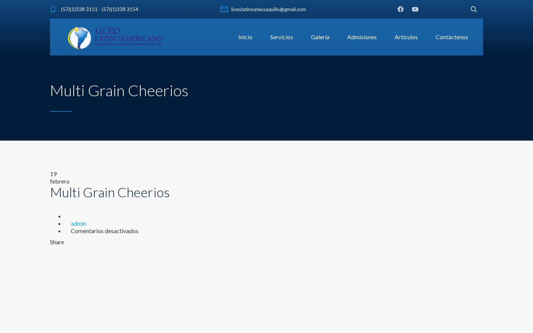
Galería (320, 36)
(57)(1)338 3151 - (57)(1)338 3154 (99, 9)
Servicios (281, 36)
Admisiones (362, 36)
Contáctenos (452, 36)
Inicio (245, 36)
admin (78, 223)
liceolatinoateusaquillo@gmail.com (268, 9)
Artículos (406, 36)
